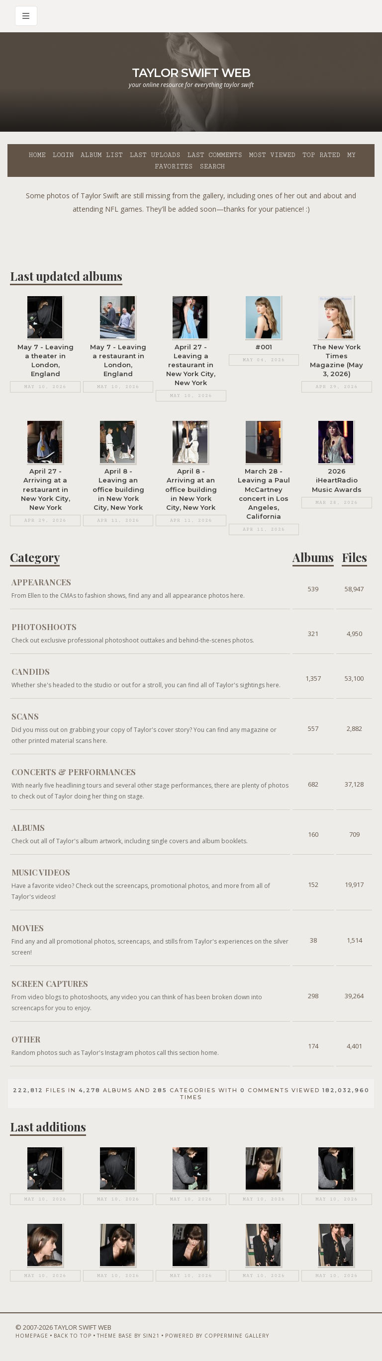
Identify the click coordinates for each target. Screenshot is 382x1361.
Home (37, 155)
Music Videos (40, 871)
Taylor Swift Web (191, 73)
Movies (27, 926)
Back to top (73, 1334)
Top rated (321, 155)
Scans (25, 715)
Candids (30, 670)
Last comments (215, 155)
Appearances (41, 580)
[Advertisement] (191, 238)
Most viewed (272, 155)
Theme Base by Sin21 (128, 1334)
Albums (28, 826)
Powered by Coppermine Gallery (217, 1334)
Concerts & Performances (73, 770)
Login (63, 155)
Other (25, 1038)
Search (212, 166)
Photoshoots (44, 625)
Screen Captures (49, 982)
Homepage (31, 1334)
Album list (102, 155)
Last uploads (155, 155)
